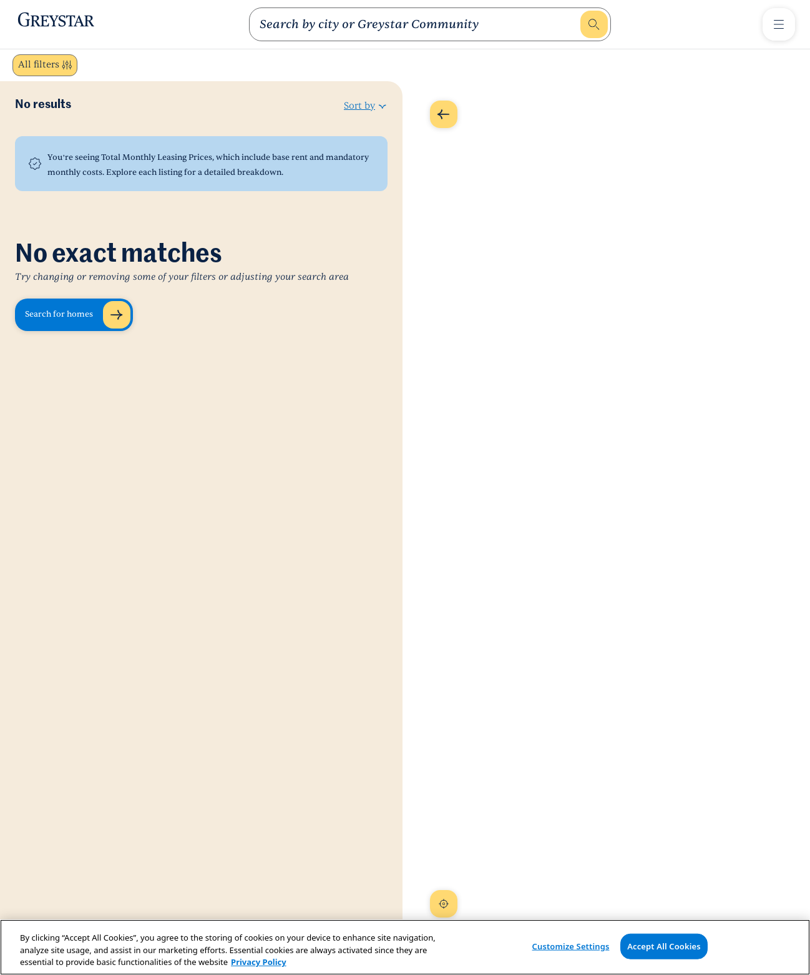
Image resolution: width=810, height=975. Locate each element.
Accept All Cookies (664, 945)
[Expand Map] (443, 114)
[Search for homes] (74, 315)
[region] (405, 947)
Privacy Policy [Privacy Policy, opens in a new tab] (258, 962)
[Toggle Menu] (779, 24)
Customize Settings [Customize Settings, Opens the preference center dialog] (571, 945)
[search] (419, 24)
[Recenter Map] (443, 904)
